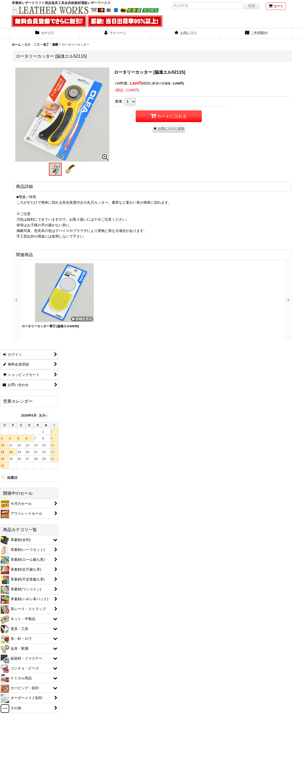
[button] (55, 169)
